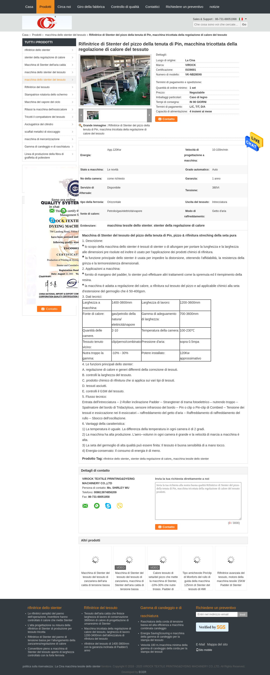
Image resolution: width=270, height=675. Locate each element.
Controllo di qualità (125, 7)
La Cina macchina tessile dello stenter (77, 666)
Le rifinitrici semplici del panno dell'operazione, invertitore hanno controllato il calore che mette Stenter (50, 617)
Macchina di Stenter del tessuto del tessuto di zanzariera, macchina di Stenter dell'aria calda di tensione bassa (129, 581)
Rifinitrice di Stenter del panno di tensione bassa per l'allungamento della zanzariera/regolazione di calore (51, 640)
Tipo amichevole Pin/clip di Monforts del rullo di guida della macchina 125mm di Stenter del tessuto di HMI (197, 581)
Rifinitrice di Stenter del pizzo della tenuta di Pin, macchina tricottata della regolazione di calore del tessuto (116, 129)
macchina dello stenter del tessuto (65, 34)
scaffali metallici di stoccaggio (42, 131)
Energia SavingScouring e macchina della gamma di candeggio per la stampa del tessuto (162, 637)
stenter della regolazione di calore (45, 57)
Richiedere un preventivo (184, 7)
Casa (29, 7)
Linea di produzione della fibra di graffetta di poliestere (44, 155)
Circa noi (64, 7)
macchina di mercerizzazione (42, 139)
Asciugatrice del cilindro (39, 124)
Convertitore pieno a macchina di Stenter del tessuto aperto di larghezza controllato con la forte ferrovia (51, 652)
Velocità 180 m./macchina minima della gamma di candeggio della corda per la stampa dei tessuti (164, 648)
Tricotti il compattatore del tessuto (45, 116)
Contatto (169, 119)
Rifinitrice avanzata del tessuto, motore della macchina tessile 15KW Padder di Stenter (231, 579)
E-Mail (200, 644)
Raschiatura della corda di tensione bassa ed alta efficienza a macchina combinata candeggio (162, 625)
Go (244, 24)
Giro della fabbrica (91, 7)
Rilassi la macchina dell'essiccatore (46, 109)
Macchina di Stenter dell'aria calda (45, 64)
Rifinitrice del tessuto (37, 87)
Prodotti (45, 7)
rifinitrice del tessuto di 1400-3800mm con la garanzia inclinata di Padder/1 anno (106, 647)
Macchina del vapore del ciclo (42, 102)
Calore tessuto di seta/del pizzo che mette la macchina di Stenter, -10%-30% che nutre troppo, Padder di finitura (163, 583)
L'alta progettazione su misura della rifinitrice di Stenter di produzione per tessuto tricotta (50, 629)
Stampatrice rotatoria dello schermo (46, 94)
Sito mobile (204, 650)
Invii (242, 614)
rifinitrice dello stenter (37, 50)
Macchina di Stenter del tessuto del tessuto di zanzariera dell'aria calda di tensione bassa (95, 579)
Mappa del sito (217, 644)
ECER (142, 672)
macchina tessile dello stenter (191, 458)
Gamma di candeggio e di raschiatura (47, 146)
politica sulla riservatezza (38, 666)
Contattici (152, 7)
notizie (214, 7)
